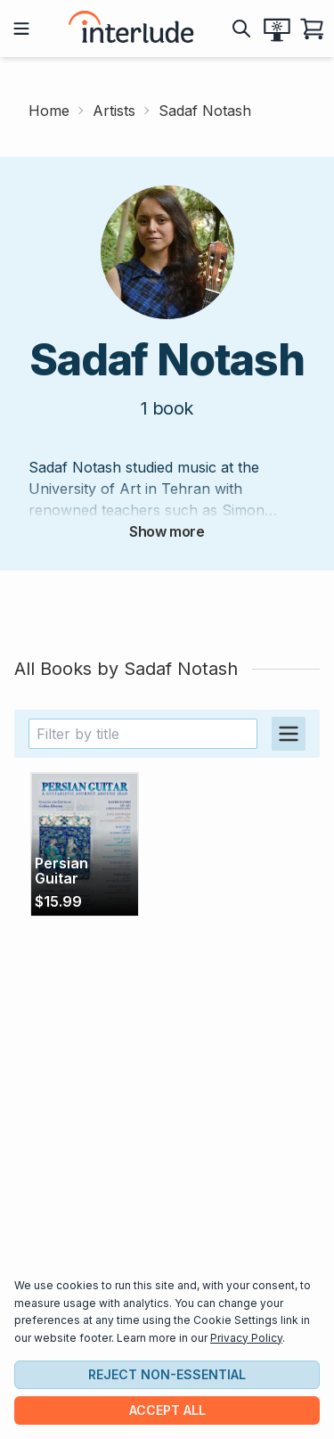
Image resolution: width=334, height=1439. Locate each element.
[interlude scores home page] (131, 28)
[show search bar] (241, 28)
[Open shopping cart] (312, 28)
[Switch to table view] (288, 734)
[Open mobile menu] (21, 28)
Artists (114, 110)
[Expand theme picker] (277, 28)
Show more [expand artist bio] (166, 531)
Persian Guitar (61, 871)
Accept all (167, 1410)
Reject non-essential (167, 1374)
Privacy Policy (246, 1337)
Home (49, 110)
